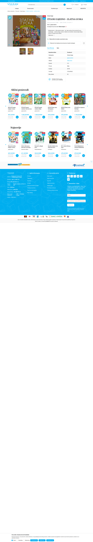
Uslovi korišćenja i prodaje (33, 185)
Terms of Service (80, 209)
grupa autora (53, 24)
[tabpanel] (26, 31)
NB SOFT (48, 221)
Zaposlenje (29, 178)
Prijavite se (70, 205)
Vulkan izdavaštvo (10, 11)
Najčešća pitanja (50, 183)
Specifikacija (50, 48)
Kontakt (29, 183)
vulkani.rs (40, 221)
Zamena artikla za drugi (52, 190)
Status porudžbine (11, 1)
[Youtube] (78, 176)
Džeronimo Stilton (24, 149)
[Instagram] (75, 176)
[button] (84, 4)
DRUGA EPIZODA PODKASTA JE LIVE (46, 1)
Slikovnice (69, 60)
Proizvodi (17, 11)
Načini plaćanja (50, 178)
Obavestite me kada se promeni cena (58, 39)
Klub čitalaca (30, 192)
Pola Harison (63, 149)
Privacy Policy (72, 209)
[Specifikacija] (50, 48)
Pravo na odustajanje (32, 190)
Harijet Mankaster (38, 149)
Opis (58, 48)
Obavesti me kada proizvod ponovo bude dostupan (62, 43)
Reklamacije (50, 185)
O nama (29, 176)
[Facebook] (68, 176)
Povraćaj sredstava (51, 187)
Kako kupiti (49, 176)
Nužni (14, 540)
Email (68, 193)
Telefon (69, 198)
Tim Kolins (76, 149)
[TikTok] (81, 176)
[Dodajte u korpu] (17, 117)
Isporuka (49, 180)
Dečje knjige (22, 11)
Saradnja (29, 180)
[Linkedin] (68, 179)
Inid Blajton (50, 149)
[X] (71, 176)
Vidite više (51, 35)
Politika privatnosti (31, 187)
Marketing (27, 540)
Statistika (20, 540)
